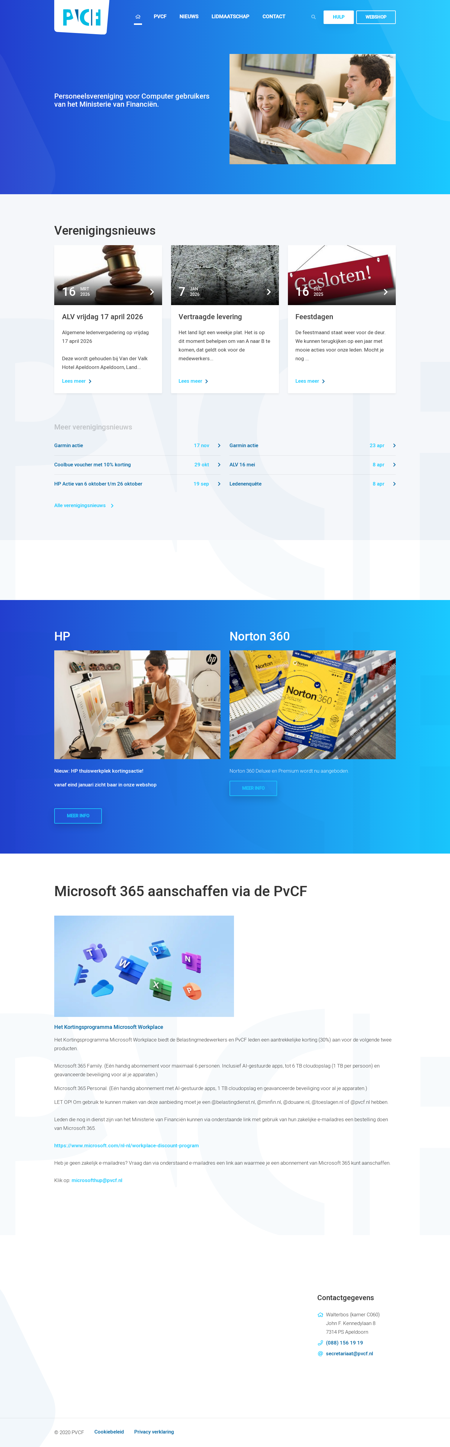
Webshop (376, 17)
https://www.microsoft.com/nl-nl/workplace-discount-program (126, 1145)
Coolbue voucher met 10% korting (137, 465)
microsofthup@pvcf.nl (97, 1180)
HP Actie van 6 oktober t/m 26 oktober (137, 484)
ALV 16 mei (312, 465)
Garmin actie (137, 445)
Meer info (78, 816)
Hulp (339, 17)
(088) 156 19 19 (344, 1343)
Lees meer (76, 381)
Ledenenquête (312, 484)
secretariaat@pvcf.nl (349, 1353)
